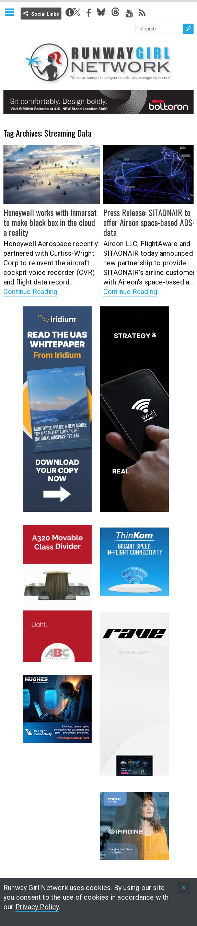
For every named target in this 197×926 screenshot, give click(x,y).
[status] (183, 887)
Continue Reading (30, 291)
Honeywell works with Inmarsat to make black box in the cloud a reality (50, 222)
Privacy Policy (37, 907)
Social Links (45, 14)
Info (69, 12)
